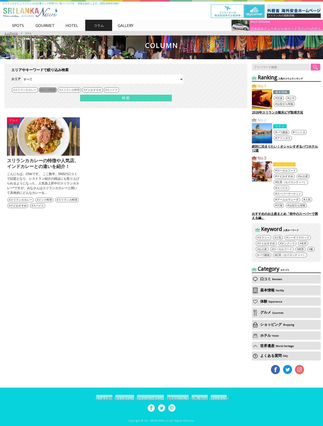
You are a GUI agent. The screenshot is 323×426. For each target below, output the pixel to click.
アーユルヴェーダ (288, 199)
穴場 (279, 205)
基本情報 (281, 92)
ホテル (279, 126)
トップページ (11, 33)
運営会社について (180, 398)
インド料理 (45, 206)
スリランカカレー (21, 206)
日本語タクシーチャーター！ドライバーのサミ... (286, 28)
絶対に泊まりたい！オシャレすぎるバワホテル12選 (285, 148)
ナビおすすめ (19, 212)
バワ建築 (282, 132)
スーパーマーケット (289, 194)
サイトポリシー (118, 398)
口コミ (267, 278)
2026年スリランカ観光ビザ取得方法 (277, 112)
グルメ (13, 120)
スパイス (38, 212)
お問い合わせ (206, 398)
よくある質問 (270, 355)
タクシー (264, 237)
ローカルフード (286, 170)
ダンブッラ (288, 243)
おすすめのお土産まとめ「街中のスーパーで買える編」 (285, 216)
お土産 (304, 176)
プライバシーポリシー (148, 398)
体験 (267, 301)
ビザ (292, 98)
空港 (279, 98)
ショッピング (284, 164)
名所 (304, 243)
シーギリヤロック (298, 237)
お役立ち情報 (285, 104)
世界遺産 (273, 345)
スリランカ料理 (67, 206)
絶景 (301, 249)
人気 (308, 199)
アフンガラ (283, 138)
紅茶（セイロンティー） (292, 182)
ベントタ (300, 132)
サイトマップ (229, 398)
